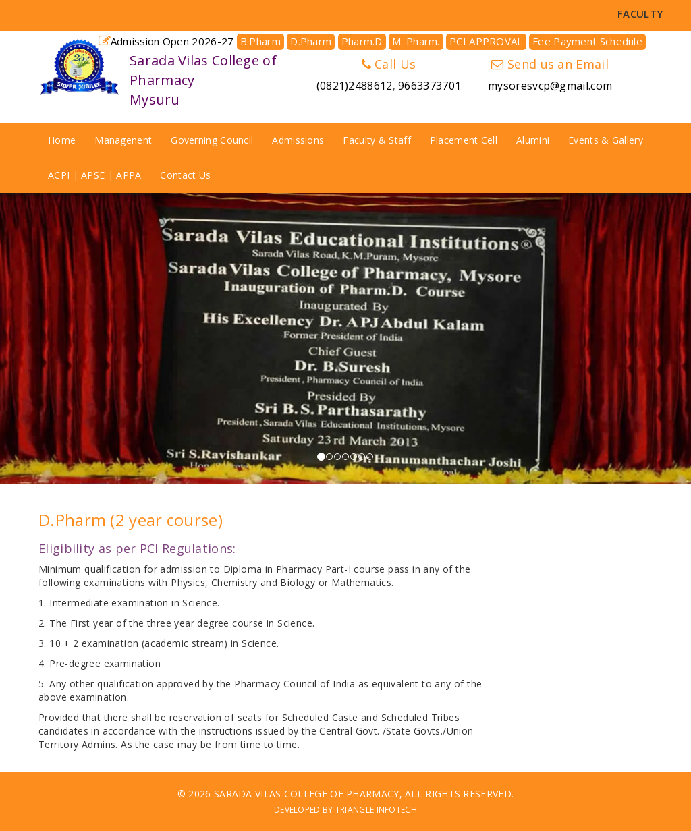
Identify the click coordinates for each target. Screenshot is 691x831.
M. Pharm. (416, 41)
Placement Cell (463, 140)
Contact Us (185, 175)
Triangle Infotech (376, 809)
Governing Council (212, 140)
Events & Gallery (605, 140)
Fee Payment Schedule (587, 41)
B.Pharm (260, 41)
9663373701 (429, 85)
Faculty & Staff (377, 140)
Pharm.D (362, 41)
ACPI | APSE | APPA (94, 175)
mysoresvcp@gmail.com (550, 85)
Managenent (123, 140)
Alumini (532, 140)
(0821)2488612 (354, 85)
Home (62, 140)
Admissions (298, 140)
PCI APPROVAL (486, 41)
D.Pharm (310, 41)
